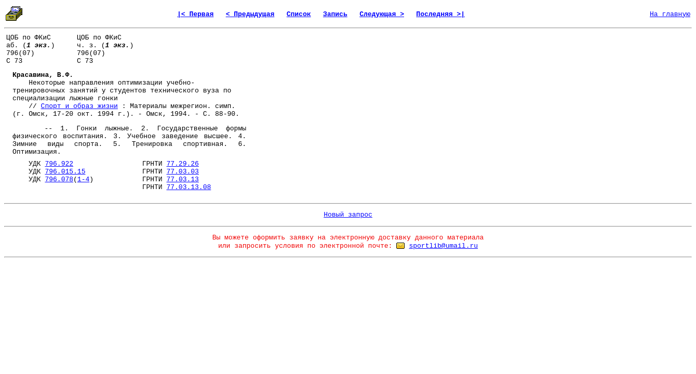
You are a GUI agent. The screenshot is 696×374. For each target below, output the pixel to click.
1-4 (83, 179)
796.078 (59, 179)
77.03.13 (182, 179)
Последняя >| (440, 14)
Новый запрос (348, 215)
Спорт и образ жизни (79, 106)
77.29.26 (182, 164)
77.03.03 (182, 172)
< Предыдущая (250, 14)
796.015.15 (65, 172)
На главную (670, 14)
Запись (335, 14)
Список (299, 14)
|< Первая (195, 14)
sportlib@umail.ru (443, 246)
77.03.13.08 (188, 187)
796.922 (59, 164)
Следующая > (381, 14)
